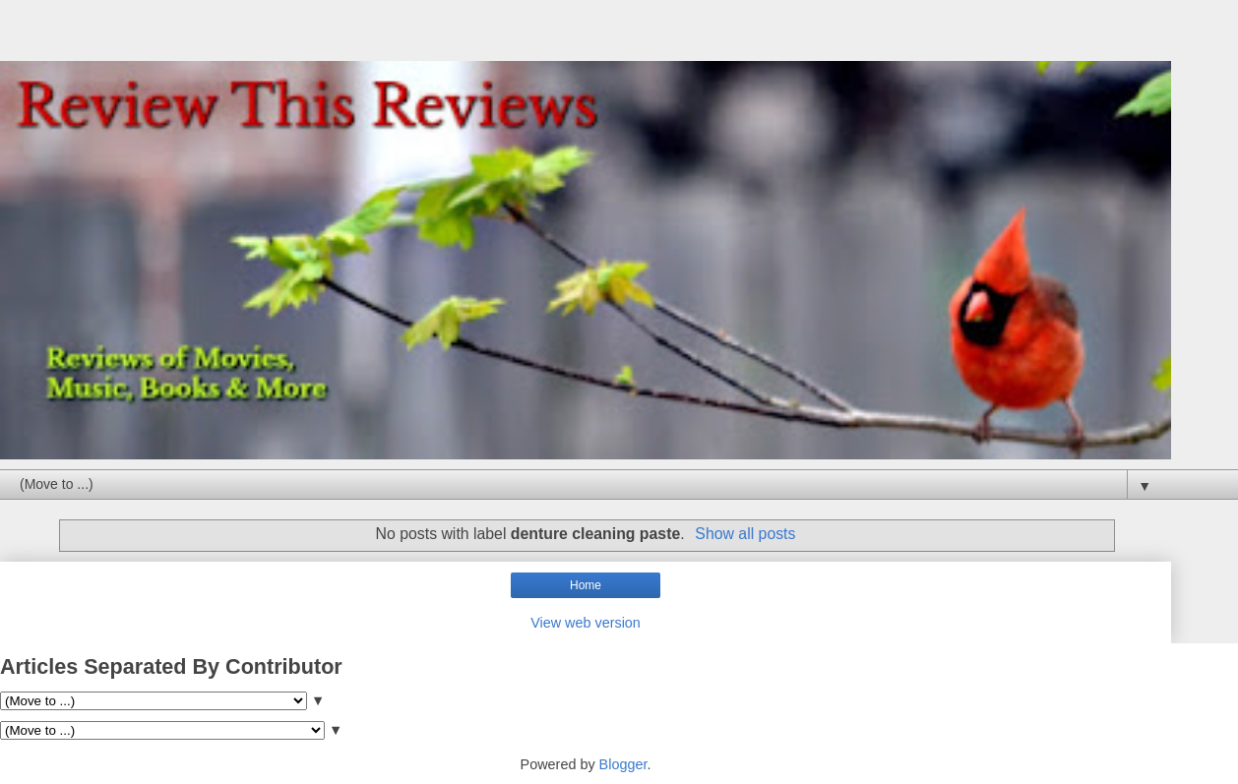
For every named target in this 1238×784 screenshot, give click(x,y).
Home (585, 585)
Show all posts (745, 533)
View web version (585, 623)
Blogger (623, 764)
